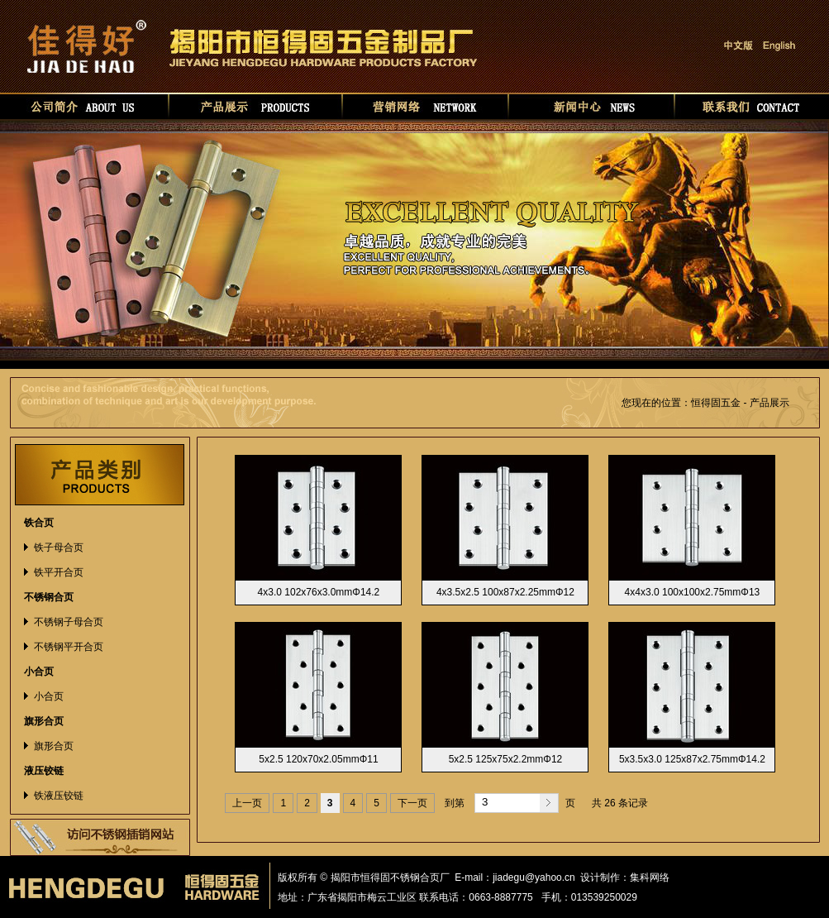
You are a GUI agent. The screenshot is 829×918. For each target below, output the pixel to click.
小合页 (49, 696)
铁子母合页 (58, 547)
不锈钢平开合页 (68, 647)
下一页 (412, 803)
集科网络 (649, 877)
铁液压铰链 (58, 795)
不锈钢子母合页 (68, 622)
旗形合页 (54, 746)
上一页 (247, 803)
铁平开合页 (58, 572)
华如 (685, 877)
